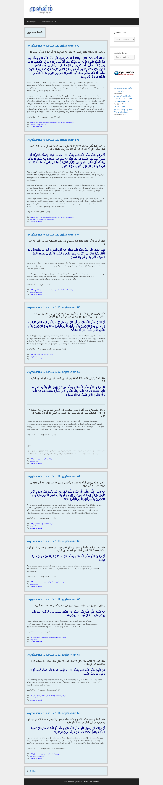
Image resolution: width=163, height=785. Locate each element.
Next (35, 771)
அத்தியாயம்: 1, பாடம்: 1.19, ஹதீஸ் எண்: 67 (53, 476)
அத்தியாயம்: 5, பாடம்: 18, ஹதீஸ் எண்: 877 (53, 45)
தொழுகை (33, 124)
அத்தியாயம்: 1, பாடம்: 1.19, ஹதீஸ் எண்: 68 (53, 371)
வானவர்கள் (51, 219)
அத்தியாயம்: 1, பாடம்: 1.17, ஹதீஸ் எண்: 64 (53, 654)
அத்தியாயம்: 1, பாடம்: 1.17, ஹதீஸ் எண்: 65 (53, 599)
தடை (31, 292)
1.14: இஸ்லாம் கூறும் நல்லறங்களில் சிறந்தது (44, 754)
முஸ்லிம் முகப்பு (32, 21)
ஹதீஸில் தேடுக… (121, 53)
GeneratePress (94, 782)
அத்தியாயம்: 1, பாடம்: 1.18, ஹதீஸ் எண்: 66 (53, 541)
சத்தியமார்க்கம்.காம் (49, 21)
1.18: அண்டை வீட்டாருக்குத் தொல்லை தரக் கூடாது (47, 582)
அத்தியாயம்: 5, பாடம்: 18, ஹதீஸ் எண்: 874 (53, 234)
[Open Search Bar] (136, 21)
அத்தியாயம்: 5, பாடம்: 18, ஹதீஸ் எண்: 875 (53, 139)
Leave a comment (36, 127)
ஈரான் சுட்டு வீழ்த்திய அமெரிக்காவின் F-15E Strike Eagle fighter (123, 98)
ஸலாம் (32, 756)
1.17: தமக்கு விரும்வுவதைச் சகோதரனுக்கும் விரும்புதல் (48, 637)
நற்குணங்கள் (41, 124)
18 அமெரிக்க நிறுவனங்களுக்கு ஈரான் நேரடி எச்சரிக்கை (123, 109)
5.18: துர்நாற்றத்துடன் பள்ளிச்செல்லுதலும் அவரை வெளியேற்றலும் (52, 122)
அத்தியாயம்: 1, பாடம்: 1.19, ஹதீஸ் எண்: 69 (53, 307)
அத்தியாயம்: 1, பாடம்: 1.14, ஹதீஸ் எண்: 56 (53, 713)
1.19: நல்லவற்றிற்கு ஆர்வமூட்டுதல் (42, 354)
